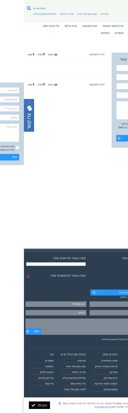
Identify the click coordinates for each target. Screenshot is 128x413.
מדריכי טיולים (43, 13)
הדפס (28, 54)
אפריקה (89, 372)
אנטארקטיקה (87, 389)
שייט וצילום (47, 25)
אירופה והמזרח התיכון (82, 366)
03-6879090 (15, 8)
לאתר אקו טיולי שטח (51, 389)
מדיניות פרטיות (22, 377)
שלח (116, 138)
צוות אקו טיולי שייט (63, 13)
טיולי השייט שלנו (114, 25)
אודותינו (81, 13)
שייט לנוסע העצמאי (89, 25)
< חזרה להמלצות (73, 54)
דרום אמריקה (87, 377)
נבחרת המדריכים (114, 32)
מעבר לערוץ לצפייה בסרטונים (109, 292)
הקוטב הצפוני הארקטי (82, 383)
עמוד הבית (43, 38)
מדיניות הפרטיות (80, 407)
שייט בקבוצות (65, 25)
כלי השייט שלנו (27, 25)
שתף (7, 54)
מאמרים (95, 32)
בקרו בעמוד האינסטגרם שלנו (44, 275)
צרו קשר (25, 383)
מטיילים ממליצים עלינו (21, 13)
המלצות (81, 32)
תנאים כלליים (23, 372)
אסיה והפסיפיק (86, 360)
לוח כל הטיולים (118, 383)
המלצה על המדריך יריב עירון (14, 38)
